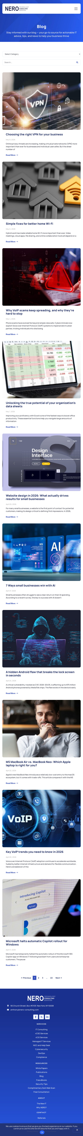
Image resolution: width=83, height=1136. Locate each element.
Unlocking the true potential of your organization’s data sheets (40, 404)
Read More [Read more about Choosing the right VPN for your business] (11, 155)
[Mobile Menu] (76, 9)
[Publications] (41, 1072)
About (41, 1098)
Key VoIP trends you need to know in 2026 (34, 852)
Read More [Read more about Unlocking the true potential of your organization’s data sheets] (11, 427)
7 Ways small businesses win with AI (30, 585)
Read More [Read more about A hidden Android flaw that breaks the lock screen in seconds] (11, 693)
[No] (77, 1130)
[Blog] (41, 1076)
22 (52, 977)
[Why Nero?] (41, 1107)
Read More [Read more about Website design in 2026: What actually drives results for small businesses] (11, 517)
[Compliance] (41, 1057)
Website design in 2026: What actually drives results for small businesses (37, 497)
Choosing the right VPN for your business (34, 134)
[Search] (77, 62)
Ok (42, 1132)
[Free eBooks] (41, 1080)
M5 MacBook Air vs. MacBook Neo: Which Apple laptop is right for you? (38, 763)
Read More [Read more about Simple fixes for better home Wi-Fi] (11, 241)
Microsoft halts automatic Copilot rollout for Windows (36, 942)
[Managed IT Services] (41, 1041)
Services (41, 1024)
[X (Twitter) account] (41, 1017)
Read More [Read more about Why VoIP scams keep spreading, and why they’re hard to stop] (11, 334)
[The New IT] (41, 1103)
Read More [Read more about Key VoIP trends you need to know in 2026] (11, 872)
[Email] (41, 1009)
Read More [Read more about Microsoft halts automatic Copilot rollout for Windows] (11, 965)
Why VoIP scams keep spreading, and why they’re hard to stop (40, 312)
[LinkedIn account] (47, 1017)
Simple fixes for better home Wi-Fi (29, 224)
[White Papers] (41, 1068)
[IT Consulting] (41, 1029)
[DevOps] (41, 1053)
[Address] (41, 1005)
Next (59, 978)
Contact (41, 1112)
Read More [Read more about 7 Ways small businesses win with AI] (11, 603)
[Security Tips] (41, 1084)
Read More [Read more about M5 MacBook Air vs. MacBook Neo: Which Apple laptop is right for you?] (11, 783)
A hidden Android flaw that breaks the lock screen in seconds (40, 673)
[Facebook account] (35, 1017)
